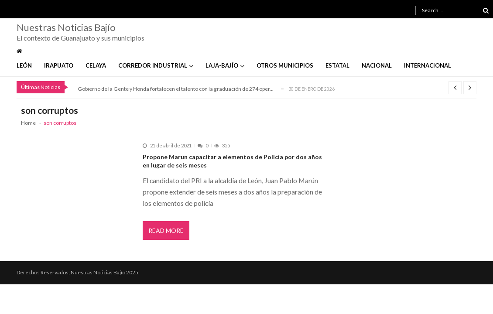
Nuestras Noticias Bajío (66, 27)
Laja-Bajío (221, 65)
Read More (166, 230)
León (24, 65)
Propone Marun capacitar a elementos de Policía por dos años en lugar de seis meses (232, 161)
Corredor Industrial (152, 65)
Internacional (427, 65)
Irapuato (58, 65)
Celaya (96, 65)
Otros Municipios (285, 65)
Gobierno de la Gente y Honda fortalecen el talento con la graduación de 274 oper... (176, 88)
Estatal (337, 65)
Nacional (377, 65)
